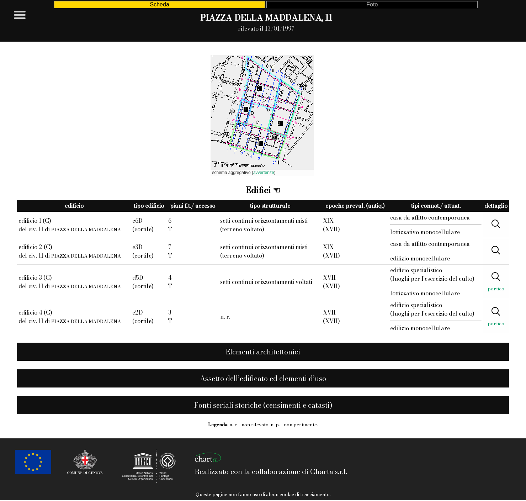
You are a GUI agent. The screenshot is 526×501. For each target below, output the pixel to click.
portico (496, 288)
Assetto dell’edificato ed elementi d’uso (263, 378)
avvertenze (263, 172)
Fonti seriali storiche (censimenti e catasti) (263, 405)
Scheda (159, 4)
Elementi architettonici (263, 351)
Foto (372, 4)
